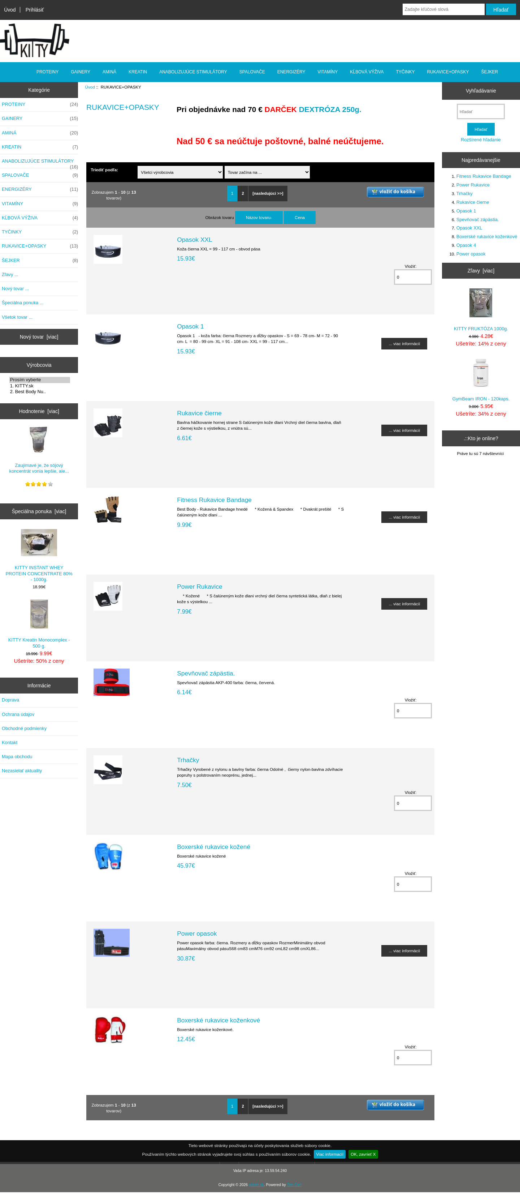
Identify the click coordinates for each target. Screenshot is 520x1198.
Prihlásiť (35, 10)
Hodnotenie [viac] (39, 411)
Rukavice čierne (199, 413)
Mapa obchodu (17, 756)
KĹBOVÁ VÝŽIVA (367, 71)
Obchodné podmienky (24, 728)
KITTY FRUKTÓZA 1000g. (481, 309)
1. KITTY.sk (39, 386)
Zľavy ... (10, 274)
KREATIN (138, 71)
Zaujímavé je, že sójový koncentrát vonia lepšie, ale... (39, 449)
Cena (300, 217)
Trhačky (188, 760)
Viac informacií (329, 1154)
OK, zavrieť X (363, 1154)
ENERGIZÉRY (291, 71)
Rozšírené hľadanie (481, 139)
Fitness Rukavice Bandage (214, 499)
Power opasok (197, 933)
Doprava (10, 700)
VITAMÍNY (328, 71)
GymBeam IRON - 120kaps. (481, 379)
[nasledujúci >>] (267, 193)
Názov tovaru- (259, 217)
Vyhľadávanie (481, 91)
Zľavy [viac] (481, 271)
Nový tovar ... (15, 288)
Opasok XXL (194, 239)
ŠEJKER (489, 71)
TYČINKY (405, 71)
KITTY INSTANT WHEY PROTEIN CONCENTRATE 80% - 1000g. (38, 555)
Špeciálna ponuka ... (23, 302)
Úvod (10, 10)
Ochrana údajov (18, 714)
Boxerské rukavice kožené (213, 846)
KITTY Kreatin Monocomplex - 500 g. (39, 624)
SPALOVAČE (252, 71)
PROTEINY (47, 71)
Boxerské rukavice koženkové (218, 1020)
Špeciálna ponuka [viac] (39, 511)
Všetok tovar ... (17, 317)
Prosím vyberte (39, 380)
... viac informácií (404, 343)
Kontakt (9, 742)
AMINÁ (109, 71)
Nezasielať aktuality (22, 770)
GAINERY (80, 71)
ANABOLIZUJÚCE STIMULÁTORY (193, 71)
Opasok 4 (466, 245)
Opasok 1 (190, 326)
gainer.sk (256, 1185)
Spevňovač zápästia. (206, 673)
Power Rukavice (199, 586)
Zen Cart (294, 1185)
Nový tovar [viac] (39, 337)
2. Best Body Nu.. (39, 392)
